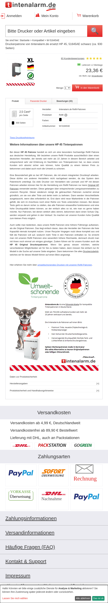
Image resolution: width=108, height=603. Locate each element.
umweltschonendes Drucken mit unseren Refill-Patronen (64, 265)
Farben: (45, 120)
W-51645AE (53, 40)
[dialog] (54, 594)
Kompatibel (38, 40)
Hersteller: (46, 109)
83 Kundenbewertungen (72, 58)
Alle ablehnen (83, 598)
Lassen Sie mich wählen (15, 598)
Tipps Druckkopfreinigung (22, 137)
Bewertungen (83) (65, 101)
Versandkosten (97, 76)
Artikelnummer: (49, 126)
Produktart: (47, 115)
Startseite (25, 40)
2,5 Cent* (25, 111)
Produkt (15, 101)
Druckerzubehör (90, 251)
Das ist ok (98, 598)
